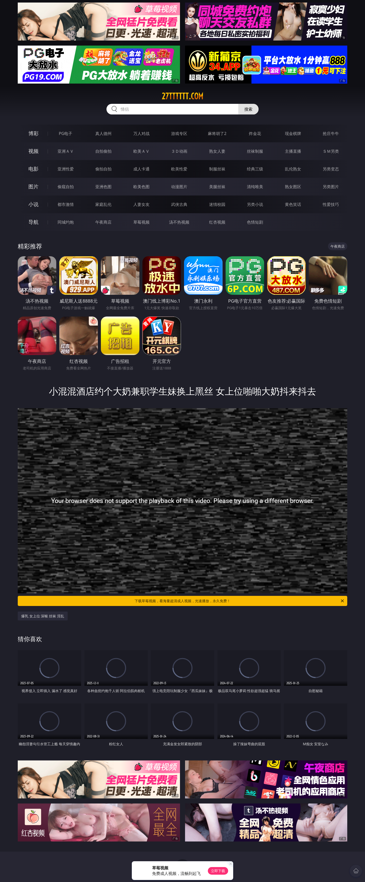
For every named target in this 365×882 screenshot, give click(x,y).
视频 (33, 151)
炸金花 (255, 133)
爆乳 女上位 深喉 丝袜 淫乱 (42, 616)
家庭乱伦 (103, 204)
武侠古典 (179, 204)
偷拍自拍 (103, 169)
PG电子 (65, 133)
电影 (33, 168)
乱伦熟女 (293, 169)
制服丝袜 (217, 169)
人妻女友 (141, 204)
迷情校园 (217, 204)
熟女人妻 (217, 151)
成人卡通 (141, 169)
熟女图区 (293, 186)
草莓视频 (141, 222)
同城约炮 (66, 222)
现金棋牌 (293, 133)
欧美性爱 (179, 169)
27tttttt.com (182, 96)
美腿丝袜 (217, 186)
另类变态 (331, 169)
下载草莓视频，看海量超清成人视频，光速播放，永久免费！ (240, 601)
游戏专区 (179, 133)
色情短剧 (255, 222)
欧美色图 (141, 186)
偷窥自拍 (66, 186)
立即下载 (218, 870)
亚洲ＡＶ (66, 151)
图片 (33, 186)
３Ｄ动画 (179, 151)
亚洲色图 (103, 186)
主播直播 (293, 151)
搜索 (248, 109)
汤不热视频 (179, 222)
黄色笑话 (293, 204)
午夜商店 (103, 222)
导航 (33, 222)
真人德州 (103, 133)
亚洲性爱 (66, 169)
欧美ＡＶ (141, 151)
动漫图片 (179, 186)
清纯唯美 (255, 186)
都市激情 (66, 204)
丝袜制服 (255, 151)
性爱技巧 (331, 204)
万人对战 (141, 133)
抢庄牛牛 (331, 133)
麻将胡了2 (217, 133)
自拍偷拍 (103, 151)
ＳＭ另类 (331, 151)
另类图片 (331, 186)
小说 (33, 204)
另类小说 (255, 204)
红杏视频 (217, 222)
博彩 (33, 133)
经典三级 (255, 169)
